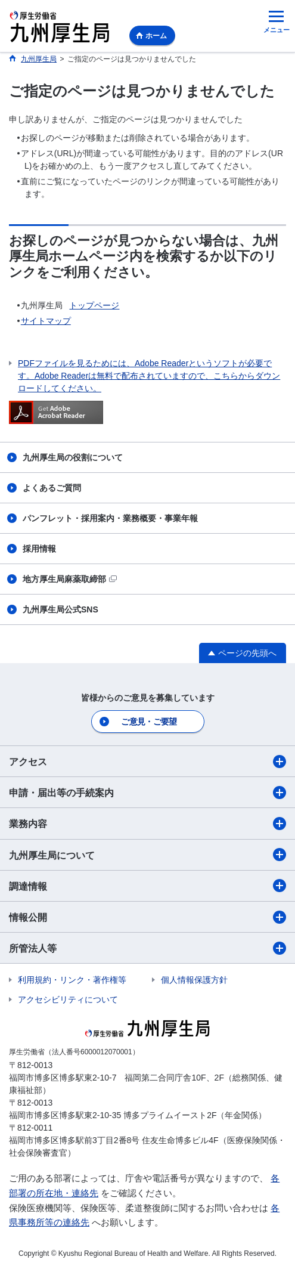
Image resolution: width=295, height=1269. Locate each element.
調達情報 (147, 885)
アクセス (147, 761)
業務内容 (147, 823)
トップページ (94, 305)
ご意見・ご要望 (148, 721)
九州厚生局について (147, 854)
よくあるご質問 (52, 488)
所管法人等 (147, 948)
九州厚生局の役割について (73, 457)
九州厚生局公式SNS (60, 609)
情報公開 (147, 917)
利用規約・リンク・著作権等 (72, 980)
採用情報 (39, 548)
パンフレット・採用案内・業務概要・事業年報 (110, 518)
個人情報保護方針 (194, 980)
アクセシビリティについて (68, 999)
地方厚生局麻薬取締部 (70, 579)
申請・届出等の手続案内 (147, 792)
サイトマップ (46, 321)
